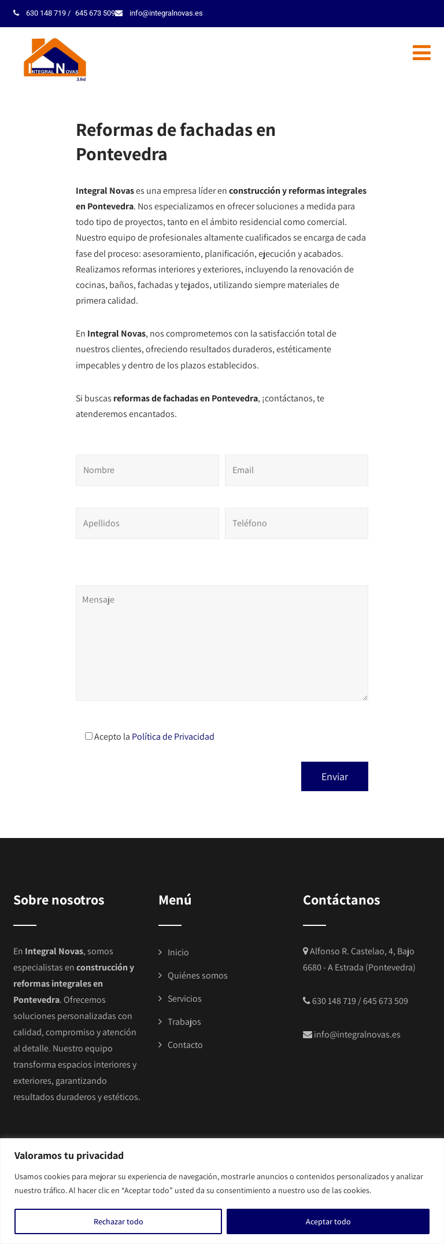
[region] (222, 1191)
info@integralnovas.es (158, 13)
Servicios (185, 998)
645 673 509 (90, 13)
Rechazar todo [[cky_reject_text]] (118, 1221)
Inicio (178, 952)
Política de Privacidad (173, 736)
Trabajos (184, 1022)
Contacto (185, 1045)
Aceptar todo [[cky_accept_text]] (328, 1221)
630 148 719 (44, 13)
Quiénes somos (198, 975)
